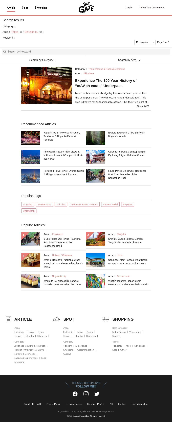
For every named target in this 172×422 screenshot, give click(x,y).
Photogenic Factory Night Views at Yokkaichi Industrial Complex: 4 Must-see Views (63, 155)
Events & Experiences (26, 358)
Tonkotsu (117, 345)
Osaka (17, 336)
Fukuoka (29, 336)
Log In (129, 7)
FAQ (111, 404)
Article (11, 7)
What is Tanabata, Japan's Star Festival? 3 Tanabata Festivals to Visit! (128, 283)
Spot (25, 7)
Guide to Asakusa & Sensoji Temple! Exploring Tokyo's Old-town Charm (127, 153)
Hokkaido (19, 332)
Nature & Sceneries (24, 354)
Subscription (119, 332)
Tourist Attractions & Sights (29, 349)
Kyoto (41, 332)
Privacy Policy (53, 404)
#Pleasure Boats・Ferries (84, 204)
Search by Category (41, 60)
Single (115, 336)
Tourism (67, 345)
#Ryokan (127, 204)
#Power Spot (44, 204)
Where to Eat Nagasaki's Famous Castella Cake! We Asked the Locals (62, 283)
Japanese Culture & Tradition (30, 345)
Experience (81, 345)
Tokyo (31, 332)
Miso (128, 345)
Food (43, 358)
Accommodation (85, 349)
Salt (114, 349)
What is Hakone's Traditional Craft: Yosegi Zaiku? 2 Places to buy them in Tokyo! (63, 263)
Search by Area (127, 60)
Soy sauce (139, 345)
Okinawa (42, 336)
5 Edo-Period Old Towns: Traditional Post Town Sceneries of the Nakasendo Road (127, 174)
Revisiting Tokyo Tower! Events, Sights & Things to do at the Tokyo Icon (64, 173)
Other (123, 349)
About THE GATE (32, 404)
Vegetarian (135, 332)
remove (21, 32)
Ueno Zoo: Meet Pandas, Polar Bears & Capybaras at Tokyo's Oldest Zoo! (127, 262)
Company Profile (95, 404)
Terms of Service (73, 404)
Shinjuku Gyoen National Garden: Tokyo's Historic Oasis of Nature (125, 241)
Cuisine (67, 354)
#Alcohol (61, 204)
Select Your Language (151, 7)
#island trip (29, 211)
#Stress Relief (110, 204)
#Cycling (27, 204)
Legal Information (139, 404)
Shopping (41, 7)
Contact (122, 404)
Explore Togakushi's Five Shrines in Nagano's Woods (126, 134)
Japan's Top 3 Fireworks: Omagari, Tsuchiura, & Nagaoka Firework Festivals (62, 136)
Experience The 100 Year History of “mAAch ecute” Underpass (106, 83)
